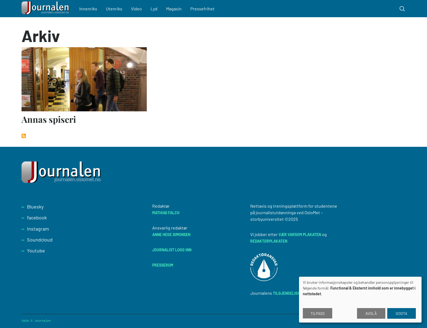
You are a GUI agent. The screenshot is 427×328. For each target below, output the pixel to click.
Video (136, 8)
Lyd (154, 8)
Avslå (371, 313)
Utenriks (114, 8)
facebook (37, 217)
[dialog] (360, 300)
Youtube (36, 251)
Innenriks (88, 8)
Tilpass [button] (317, 313)
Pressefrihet (202, 8)
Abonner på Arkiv (24, 136)
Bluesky (35, 207)
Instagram (38, 229)
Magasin (174, 8)
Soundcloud (40, 240)
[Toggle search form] (402, 8)
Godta (401, 313)
